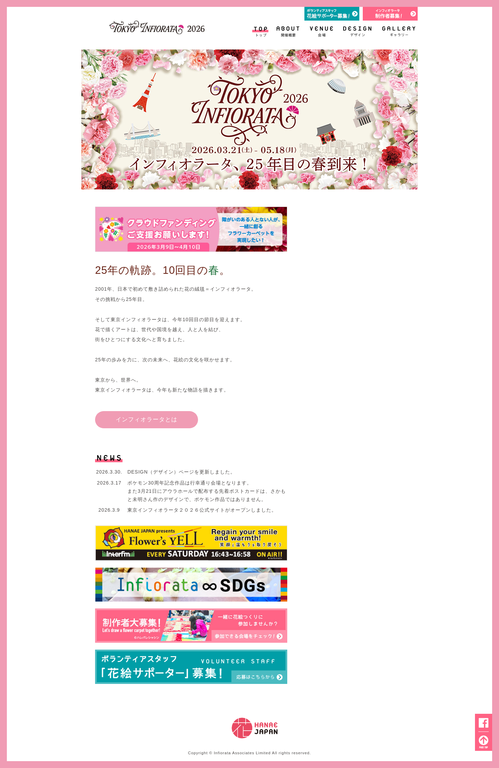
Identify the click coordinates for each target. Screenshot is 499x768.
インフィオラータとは (146, 419)
